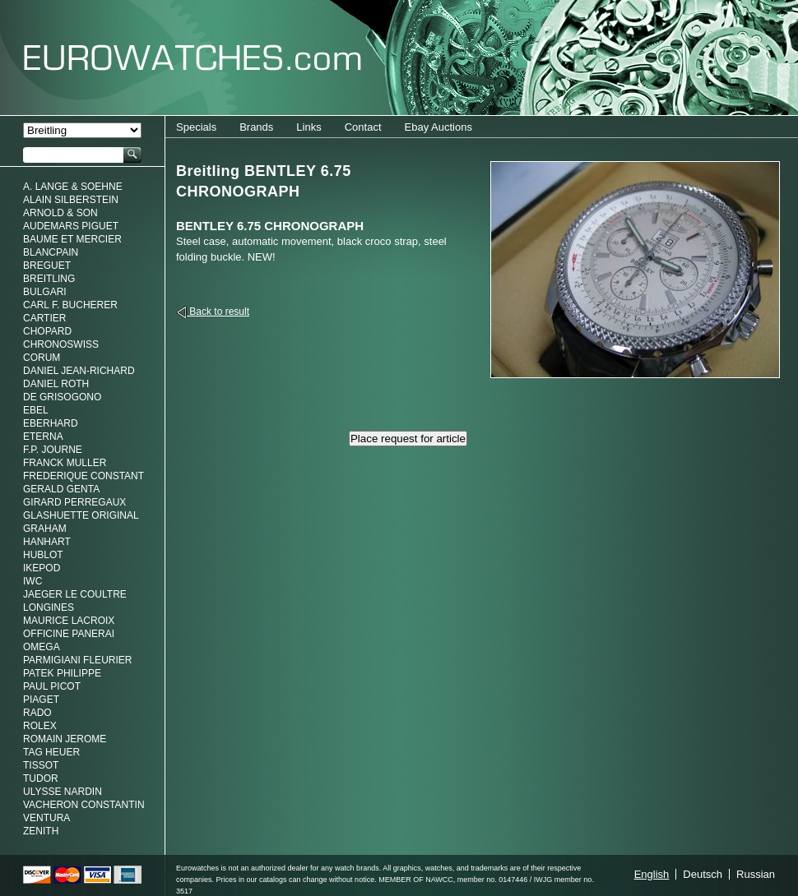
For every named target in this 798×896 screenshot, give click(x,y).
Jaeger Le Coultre (75, 594)
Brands (256, 127)
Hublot (43, 555)
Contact (363, 127)
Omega (41, 647)
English (652, 874)
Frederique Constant (83, 476)
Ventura (46, 818)
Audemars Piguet (70, 226)
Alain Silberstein (70, 200)
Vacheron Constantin (84, 805)
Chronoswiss (61, 344)
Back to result (218, 311)
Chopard (47, 331)
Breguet (47, 265)
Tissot (40, 765)
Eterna (43, 436)
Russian (755, 874)
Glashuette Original (81, 515)
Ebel (36, 410)
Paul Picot (52, 686)
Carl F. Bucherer (70, 305)
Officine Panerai (68, 634)
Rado (37, 712)
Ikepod (41, 568)
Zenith (40, 831)
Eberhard (50, 423)
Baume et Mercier (72, 239)
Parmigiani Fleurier (77, 660)
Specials (196, 127)
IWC (32, 581)
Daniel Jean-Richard (79, 370)
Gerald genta (61, 489)
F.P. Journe (52, 449)
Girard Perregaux (74, 502)
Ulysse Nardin (62, 791)
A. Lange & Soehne (73, 186)
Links (308, 127)
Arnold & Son (60, 213)
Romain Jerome (64, 739)
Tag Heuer (51, 752)
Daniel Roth (56, 384)
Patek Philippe (62, 673)
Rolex (40, 726)
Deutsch (702, 874)
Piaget (41, 699)
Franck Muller (64, 463)
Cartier (44, 318)
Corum (41, 357)
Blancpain (50, 252)
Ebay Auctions (438, 127)
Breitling (49, 278)
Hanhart (47, 541)
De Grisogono (62, 397)
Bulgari (45, 292)
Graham (45, 528)
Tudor (40, 778)
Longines (48, 607)
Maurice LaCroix (68, 620)
